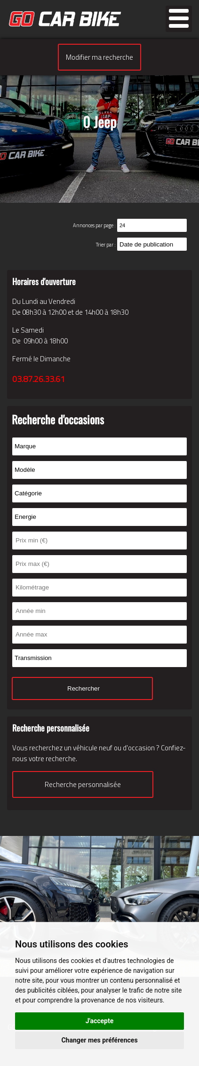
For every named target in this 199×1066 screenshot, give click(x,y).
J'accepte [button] (100, 1021)
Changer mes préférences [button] (99, 1040)
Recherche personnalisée (83, 784)
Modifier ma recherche (99, 57)
